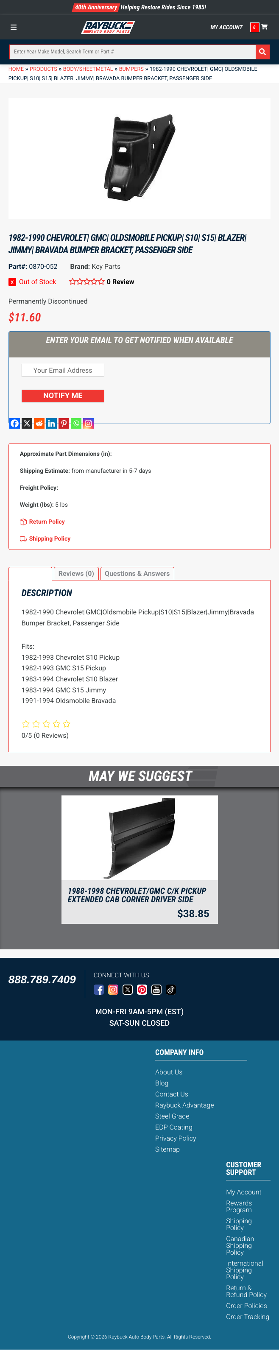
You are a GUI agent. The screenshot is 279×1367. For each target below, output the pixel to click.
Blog (161, 1083)
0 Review (120, 282)
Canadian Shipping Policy (240, 1245)
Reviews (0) (76, 573)
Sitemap (167, 1149)
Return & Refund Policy (246, 1291)
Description (30, 573)
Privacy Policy (175, 1138)
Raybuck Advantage (184, 1105)
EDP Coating (174, 1127)
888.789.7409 (42, 979)
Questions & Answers (137, 573)
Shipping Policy (239, 1224)
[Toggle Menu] (15, 27)
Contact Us (171, 1094)
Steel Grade (172, 1116)
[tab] (30, 573)
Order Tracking (247, 1317)
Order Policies (246, 1306)
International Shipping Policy (244, 1270)
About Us (168, 1072)
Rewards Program (239, 1206)
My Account (226, 28)
